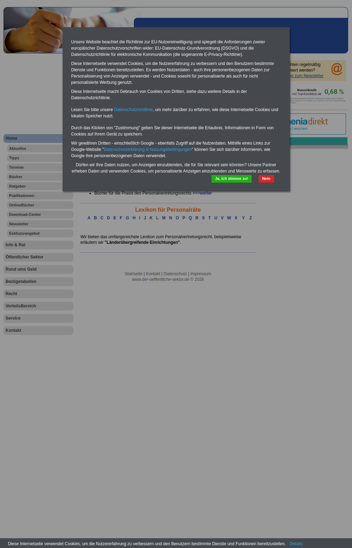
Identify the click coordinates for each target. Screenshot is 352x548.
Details (296, 543)
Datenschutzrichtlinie (133, 109)
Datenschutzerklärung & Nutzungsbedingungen (148, 149)
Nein (266, 178)
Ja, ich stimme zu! (231, 178)
